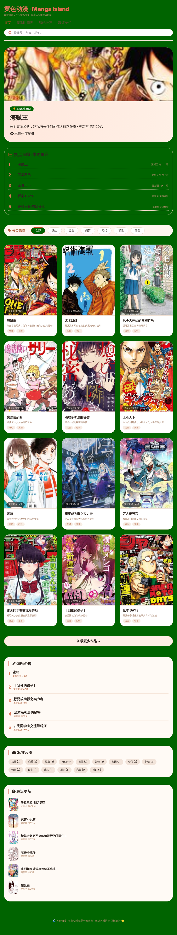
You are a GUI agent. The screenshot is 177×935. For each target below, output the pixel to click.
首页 (7, 23)
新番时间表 (25, 23)
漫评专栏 (64, 23)
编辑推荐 (45, 23)
